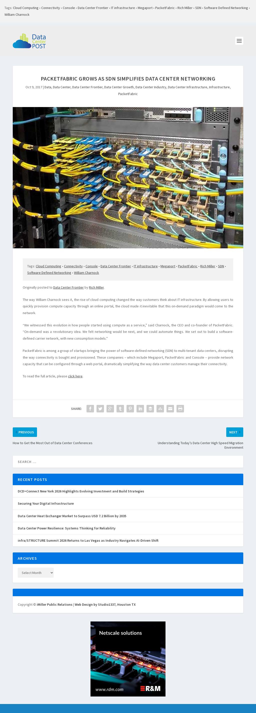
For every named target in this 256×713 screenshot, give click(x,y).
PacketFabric (165, 8)
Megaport (145, 8)
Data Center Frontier (93, 8)
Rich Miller (185, 8)
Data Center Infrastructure (187, 87)
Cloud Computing (25, 8)
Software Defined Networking (226, 8)
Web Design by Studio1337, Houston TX (105, 604)
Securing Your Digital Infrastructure (46, 503)
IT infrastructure (123, 8)
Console (69, 8)
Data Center (61, 87)
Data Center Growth (119, 87)
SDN (198, 8)
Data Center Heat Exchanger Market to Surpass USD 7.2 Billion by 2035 (72, 516)
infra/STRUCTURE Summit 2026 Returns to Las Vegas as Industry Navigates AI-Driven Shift (88, 540)
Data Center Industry (151, 87)
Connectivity (50, 8)
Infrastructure (219, 87)
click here (75, 376)
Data (47, 87)
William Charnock (17, 14)
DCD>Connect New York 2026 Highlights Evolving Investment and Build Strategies (81, 491)
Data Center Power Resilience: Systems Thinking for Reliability (67, 528)
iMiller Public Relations (54, 604)
